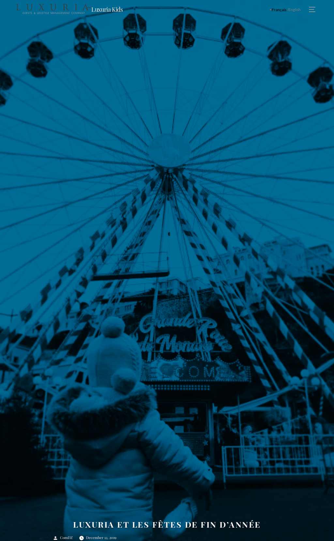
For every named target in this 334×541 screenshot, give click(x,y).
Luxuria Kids (107, 9)
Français (279, 9)
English (294, 9)
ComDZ (66, 537)
